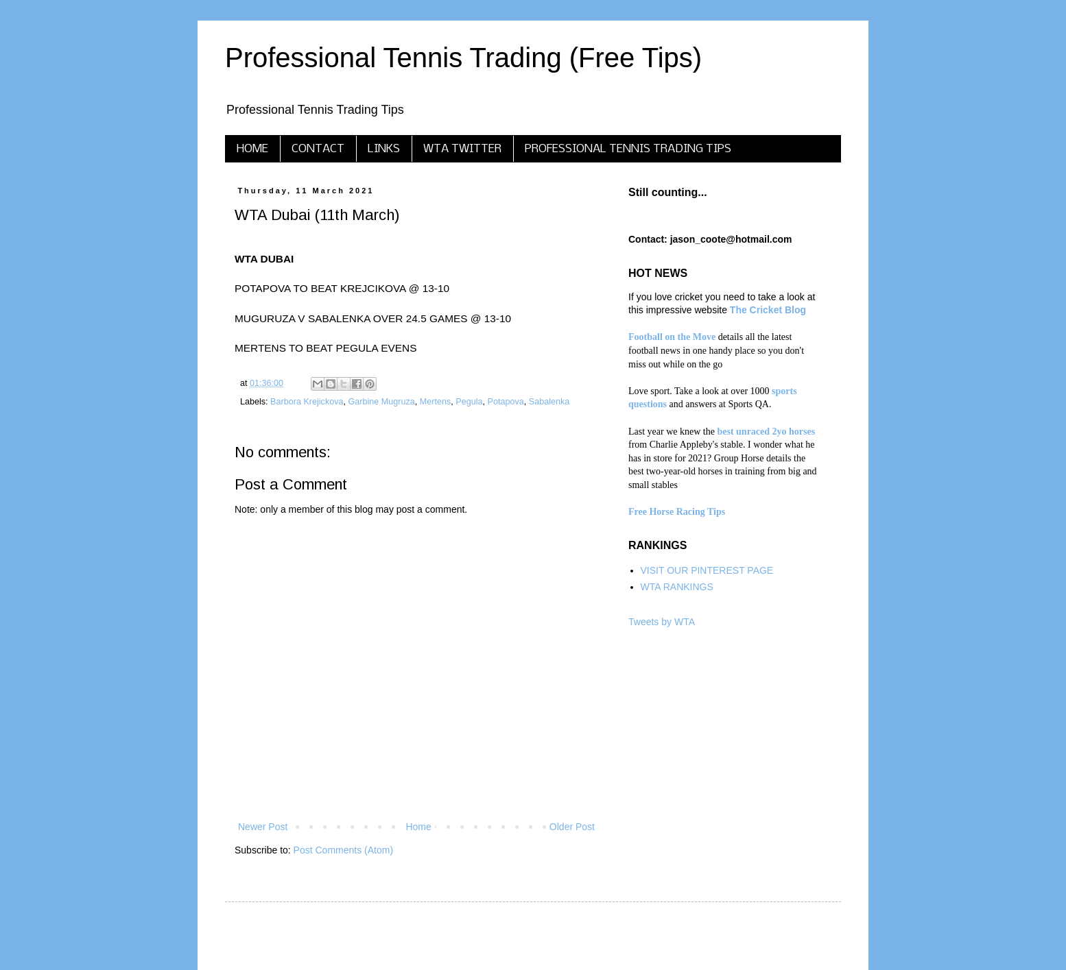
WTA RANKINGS (677, 586)
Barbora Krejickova (306, 402)
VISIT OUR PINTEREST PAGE (707, 570)
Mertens (435, 402)
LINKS (384, 149)
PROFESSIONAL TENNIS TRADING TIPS (628, 149)
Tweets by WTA (661, 621)
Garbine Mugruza (381, 402)
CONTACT (318, 149)
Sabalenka (549, 402)
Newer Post (262, 826)
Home (418, 826)
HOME (252, 149)
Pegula (468, 402)
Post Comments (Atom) (343, 850)
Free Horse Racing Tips (676, 512)
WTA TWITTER (462, 149)
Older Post (572, 826)
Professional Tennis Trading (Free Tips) (463, 58)
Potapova (506, 402)
